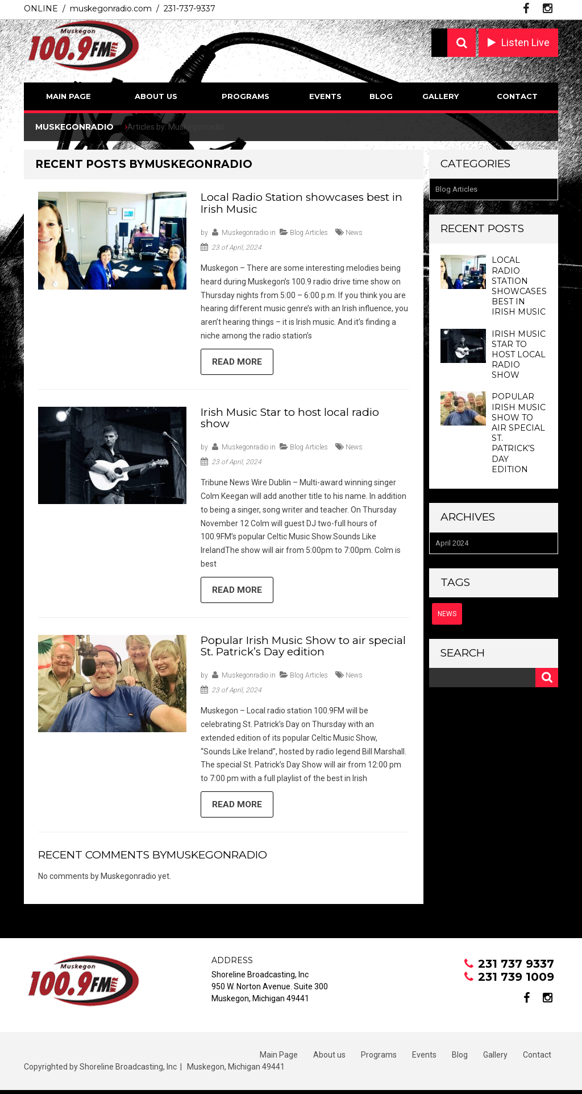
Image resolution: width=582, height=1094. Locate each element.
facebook (526, 8)
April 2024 (451, 543)
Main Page (68, 96)
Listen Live (525, 42)
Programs (245, 96)
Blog (381, 96)
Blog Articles (309, 233)
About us (156, 96)
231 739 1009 (516, 981)
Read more (238, 362)
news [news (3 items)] (447, 614)
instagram (547, 8)
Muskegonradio (245, 233)
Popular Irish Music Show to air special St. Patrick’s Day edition (303, 648)
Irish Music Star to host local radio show (290, 419)
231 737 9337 (516, 968)
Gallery (440, 96)
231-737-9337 (189, 8)
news (354, 233)
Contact (517, 96)
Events (325, 96)
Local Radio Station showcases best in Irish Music (301, 203)
